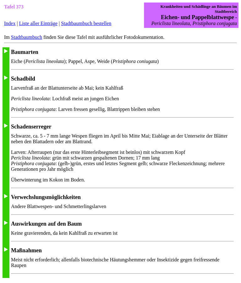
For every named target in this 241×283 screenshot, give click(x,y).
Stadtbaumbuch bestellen (86, 23)
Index (9, 23)
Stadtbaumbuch (26, 37)
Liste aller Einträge (38, 23)
